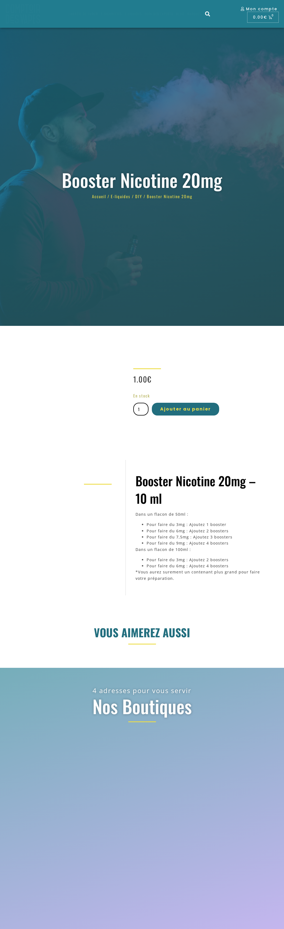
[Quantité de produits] (140, 409)
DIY (138, 196)
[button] (207, 14)
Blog (180, 13)
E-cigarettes (111, 13)
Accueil (99, 196)
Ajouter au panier (185, 409)
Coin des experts (159, 13)
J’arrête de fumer (83, 13)
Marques (194, 13)
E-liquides (133, 13)
